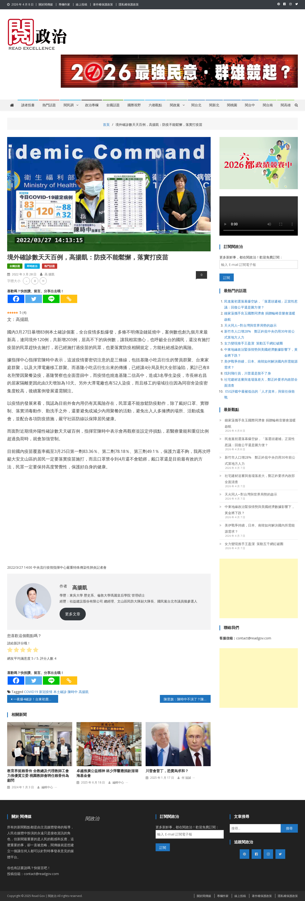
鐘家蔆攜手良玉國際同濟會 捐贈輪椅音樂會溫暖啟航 (260, 423)
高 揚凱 (50, 274)
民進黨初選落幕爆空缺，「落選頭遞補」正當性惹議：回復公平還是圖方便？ (260, 441)
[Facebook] (16, 299)
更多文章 (72, 614)
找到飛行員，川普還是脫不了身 (247, 373)
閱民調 (69, 105)
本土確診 (60, 691)
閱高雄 (286, 105)
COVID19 (31, 691)
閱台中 (250, 105)
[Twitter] (33, 299)
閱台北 (196, 105)
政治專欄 (91, 105)
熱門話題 (49, 105)
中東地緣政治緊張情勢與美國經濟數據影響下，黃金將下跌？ (260, 509)
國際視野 (134, 105)
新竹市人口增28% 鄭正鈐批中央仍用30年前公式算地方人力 (260, 460)
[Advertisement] (258, 588)
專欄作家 (64, 4)
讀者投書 (28, 105)
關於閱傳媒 (46, 4)
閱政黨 (175, 105)
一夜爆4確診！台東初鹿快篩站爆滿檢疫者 (35, 699)
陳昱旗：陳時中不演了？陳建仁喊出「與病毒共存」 (187, 699)
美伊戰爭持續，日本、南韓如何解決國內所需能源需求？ (260, 528)
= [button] (43, 281)
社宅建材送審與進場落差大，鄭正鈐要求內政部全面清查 (260, 478)
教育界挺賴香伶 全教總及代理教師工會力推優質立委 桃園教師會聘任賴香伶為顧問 (38, 776)
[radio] (10, 650)
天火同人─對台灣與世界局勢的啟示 (250, 325)
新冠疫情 (45, 691)
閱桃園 (232, 105)
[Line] (51, 299)
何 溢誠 (186, 778)
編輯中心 (47, 787)
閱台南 (268, 105)
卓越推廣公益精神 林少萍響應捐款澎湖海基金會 (107, 773)
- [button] (26, 281)
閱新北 (214, 105)
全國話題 (113, 105)
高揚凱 (84, 691)
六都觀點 (155, 105)
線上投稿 (81, 4)
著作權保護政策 (103, 4)
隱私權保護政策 (129, 4)
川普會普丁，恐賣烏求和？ (167, 771)
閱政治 (92, 818)
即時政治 (32, 266)
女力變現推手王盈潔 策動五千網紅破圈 (253, 343)
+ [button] (35, 281)
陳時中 (73, 691)
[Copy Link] (69, 299)
